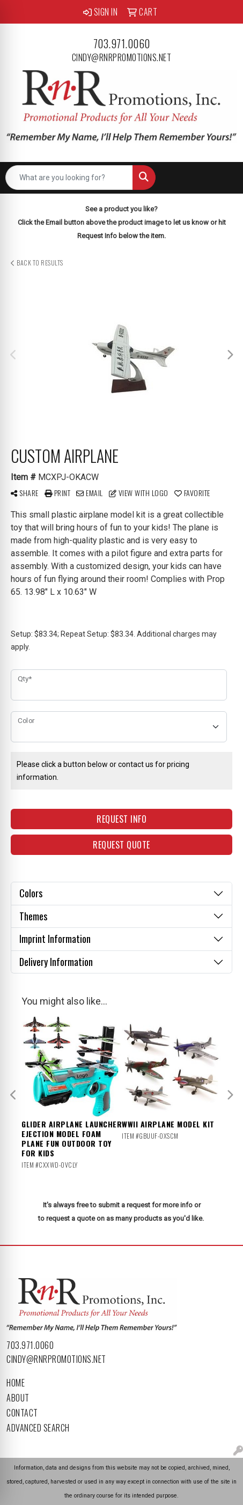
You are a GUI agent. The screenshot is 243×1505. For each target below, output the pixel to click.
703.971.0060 (121, 43)
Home (15, 1382)
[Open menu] (221, 177)
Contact (22, 1412)
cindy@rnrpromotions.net (122, 57)
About (18, 1397)
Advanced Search (38, 1427)
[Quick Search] (69, 177)
